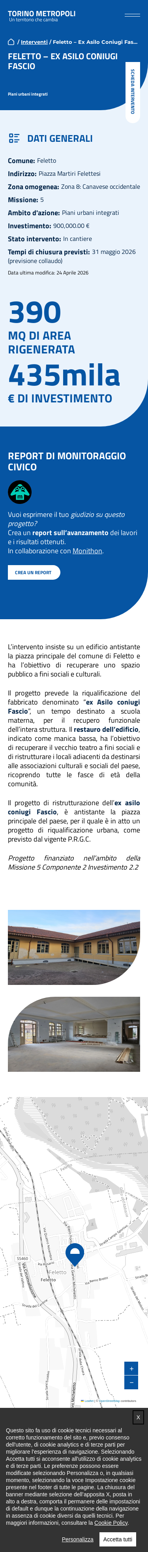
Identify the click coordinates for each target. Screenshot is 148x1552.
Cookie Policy (110, 1522)
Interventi (34, 41)
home (11, 41)
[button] (132, 14)
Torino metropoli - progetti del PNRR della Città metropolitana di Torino (42, 15)
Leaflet (87, 1400)
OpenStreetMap (109, 1400)
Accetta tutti (117, 1539)
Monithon (87, 550)
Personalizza (78, 1539)
